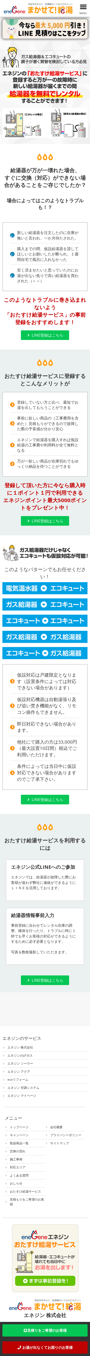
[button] (83, 6)
